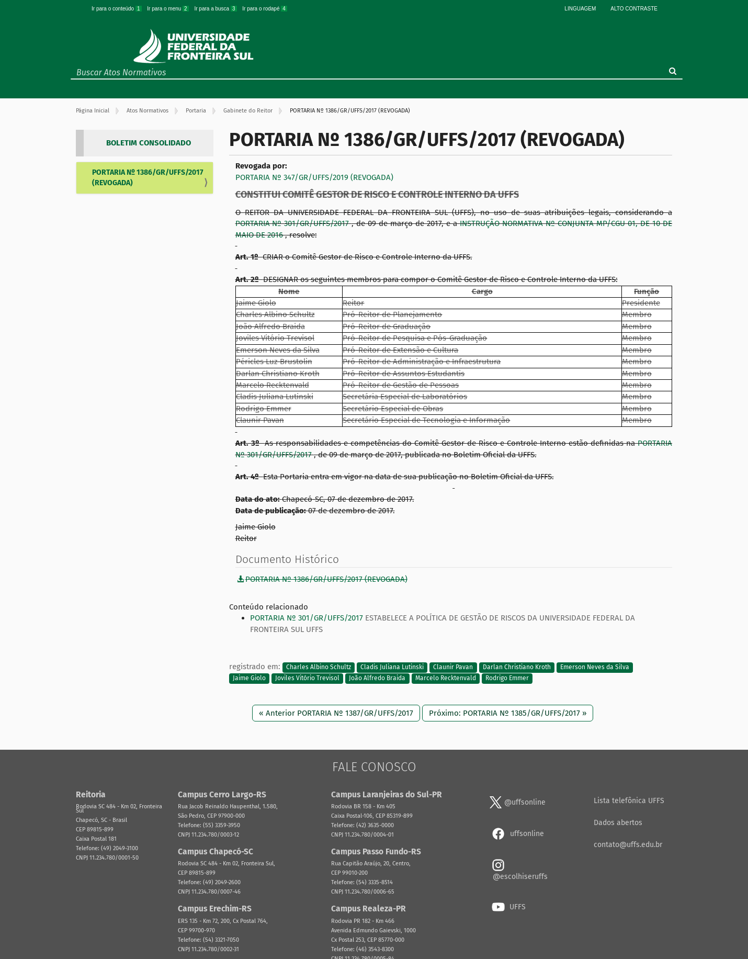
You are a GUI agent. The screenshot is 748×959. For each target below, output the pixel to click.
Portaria (196, 110)
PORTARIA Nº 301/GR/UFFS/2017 (293, 223)
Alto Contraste (634, 9)
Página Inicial (92, 110)
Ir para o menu (168, 9)
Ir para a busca (216, 9)
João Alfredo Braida (377, 678)
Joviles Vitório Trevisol (307, 678)
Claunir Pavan (453, 667)
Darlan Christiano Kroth (517, 667)
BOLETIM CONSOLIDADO (148, 143)
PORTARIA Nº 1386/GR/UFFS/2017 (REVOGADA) (147, 177)
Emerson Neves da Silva (594, 667)
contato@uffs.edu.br (628, 844)
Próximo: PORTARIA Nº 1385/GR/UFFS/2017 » (507, 713)
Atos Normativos (147, 110)
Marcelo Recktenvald (445, 678)
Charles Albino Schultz (318, 667)
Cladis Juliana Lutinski (392, 667)
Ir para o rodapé (264, 9)
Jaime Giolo (249, 678)
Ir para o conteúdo (117, 9)
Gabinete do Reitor (248, 110)
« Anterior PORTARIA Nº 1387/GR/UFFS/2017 (336, 713)
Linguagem (580, 9)
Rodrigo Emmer (507, 678)
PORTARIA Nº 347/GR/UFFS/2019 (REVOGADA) (314, 177)
